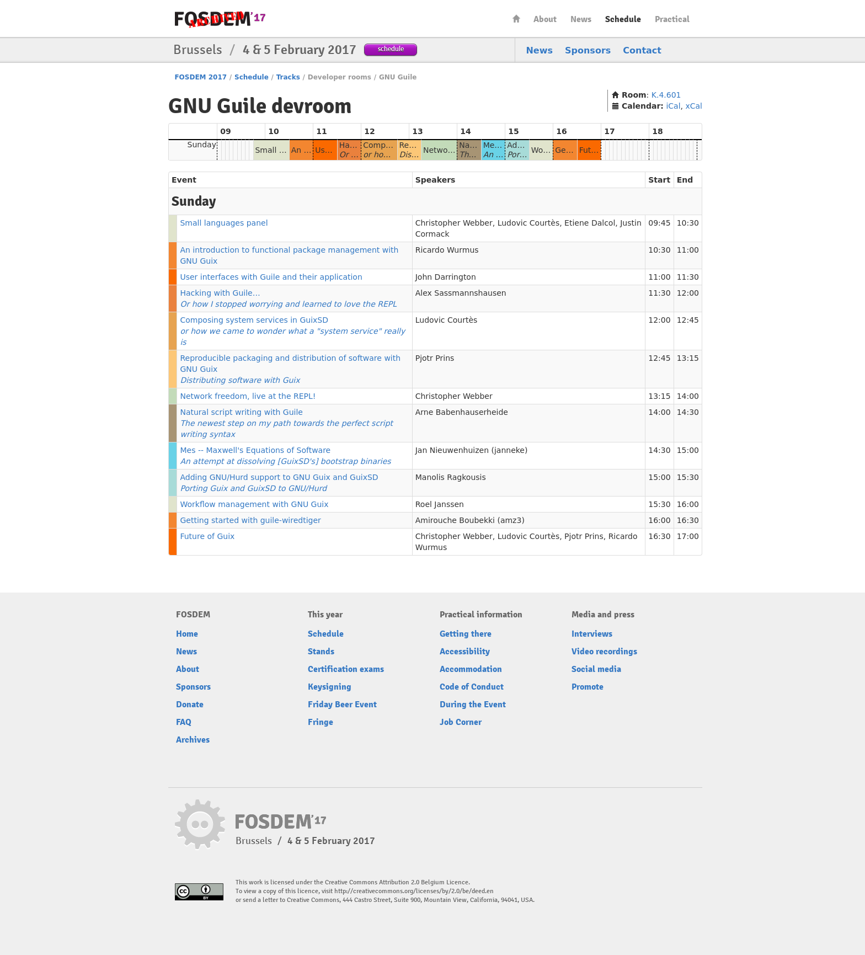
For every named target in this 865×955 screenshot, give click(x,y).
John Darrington (445, 277)
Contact (642, 50)
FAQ (183, 722)
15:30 (688, 477)
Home (516, 18)
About (545, 19)
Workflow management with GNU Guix (254, 504)
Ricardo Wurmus (447, 250)
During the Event (473, 704)
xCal (693, 106)
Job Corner (461, 722)
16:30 (688, 520)
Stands (321, 651)
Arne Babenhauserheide (461, 412)
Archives (193, 739)
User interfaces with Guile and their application (271, 277)
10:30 (688, 222)
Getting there (466, 633)
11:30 (688, 277)
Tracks (288, 77)
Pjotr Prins (435, 358)
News (580, 19)
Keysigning (329, 686)
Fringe (320, 722)
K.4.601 (666, 94)
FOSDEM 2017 (200, 77)
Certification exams (346, 669)
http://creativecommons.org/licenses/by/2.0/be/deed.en (414, 891)
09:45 (659, 222)
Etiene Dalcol (589, 222)
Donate (190, 704)
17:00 (688, 536)
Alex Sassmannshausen (460, 293)
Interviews (592, 633)
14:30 (688, 412)
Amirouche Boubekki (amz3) (470, 520)
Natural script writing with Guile (286, 423)
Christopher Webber (454, 222)
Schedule (623, 19)
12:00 (688, 293)
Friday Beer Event (342, 704)
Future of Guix (207, 536)
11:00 (688, 250)
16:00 (688, 504)
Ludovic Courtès (529, 222)
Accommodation (471, 669)
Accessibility (465, 651)
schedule (391, 49)
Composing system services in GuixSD (292, 331)
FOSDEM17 (220, 19)
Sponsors (588, 50)
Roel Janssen (439, 504)
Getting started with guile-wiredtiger (250, 520)
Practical (672, 19)
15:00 (688, 450)
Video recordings (604, 651)
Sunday (202, 144)
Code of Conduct (472, 686)
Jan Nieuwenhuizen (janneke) (471, 450)
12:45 (688, 320)
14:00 (688, 396)
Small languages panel (224, 222)
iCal (673, 106)
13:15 (688, 358)
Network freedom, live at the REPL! (248, 396)
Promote (588, 686)
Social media (596, 669)
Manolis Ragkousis (450, 477)
